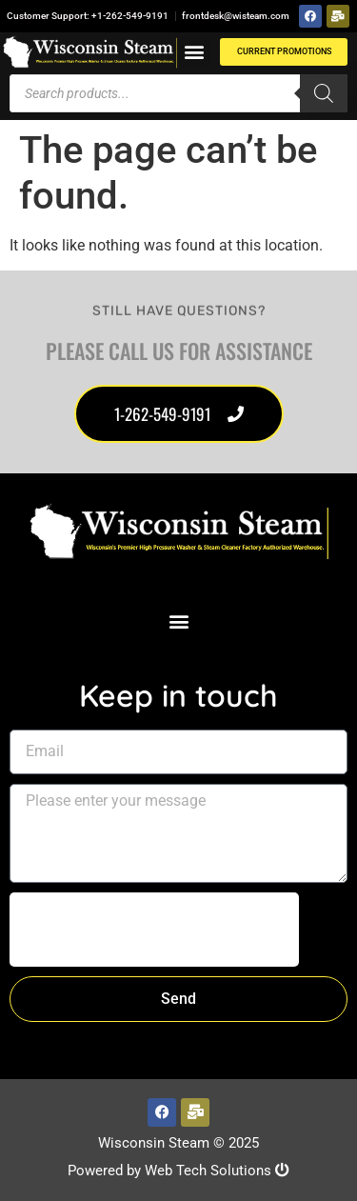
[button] (194, 52)
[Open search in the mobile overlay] (178, 93)
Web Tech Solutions (217, 1170)
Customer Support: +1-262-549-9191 (88, 15)
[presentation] (154, 929)
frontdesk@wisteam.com (235, 15)
